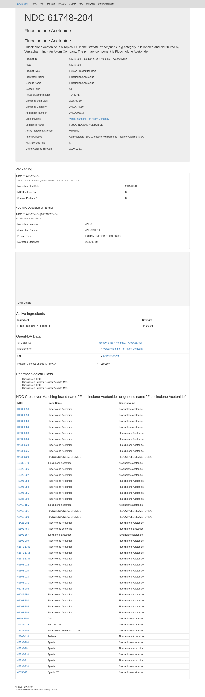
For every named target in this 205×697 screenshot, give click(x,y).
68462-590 (23, 517)
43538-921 (23, 672)
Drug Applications (106, 4)
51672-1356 (23, 553)
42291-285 (23, 493)
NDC (81, 4)
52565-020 (23, 570)
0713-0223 (23, 433)
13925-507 (23, 475)
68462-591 (23, 511)
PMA (34, 4)
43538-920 (23, 666)
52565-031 (23, 582)
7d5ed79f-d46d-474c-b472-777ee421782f (119, 342)
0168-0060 (23, 421)
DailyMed (90, 4)
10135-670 (23, 463)
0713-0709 (23, 457)
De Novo (51, 4)
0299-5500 (23, 618)
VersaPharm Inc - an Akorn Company (89, 119)
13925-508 (23, 630)
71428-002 (23, 522)
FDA (21, 3)
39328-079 (23, 624)
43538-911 (23, 660)
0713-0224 (23, 439)
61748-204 (23, 588)
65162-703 (23, 612)
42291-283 (23, 481)
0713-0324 (23, 445)
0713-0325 (23, 451)
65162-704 (23, 606)
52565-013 (23, 576)
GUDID (72, 4)
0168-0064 (23, 427)
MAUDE (62, 4)
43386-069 (23, 499)
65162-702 (23, 600)
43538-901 (23, 648)
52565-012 (23, 564)
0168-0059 (23, 415)
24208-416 (23, 636)
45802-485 (23, 528)
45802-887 (23, 534)
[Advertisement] (102, 276)
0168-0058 (23, 409)
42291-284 (23, 487)
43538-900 (23, 642)
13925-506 (23, 469)
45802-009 (23, 540)
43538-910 (23, 654)
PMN (41, 4)
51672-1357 (23, 558)
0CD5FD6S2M (111, 356)
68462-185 (23, 505)
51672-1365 (23, 546)
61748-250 (23, 594)
